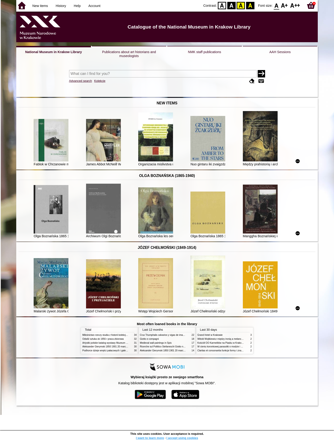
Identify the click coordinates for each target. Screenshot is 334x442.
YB (240, 5)
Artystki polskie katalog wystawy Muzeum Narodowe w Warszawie (116, 343)
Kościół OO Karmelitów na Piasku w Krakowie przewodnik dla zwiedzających (237, 343)
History (61, 6)
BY (250, 5)
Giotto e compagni (149, 339)
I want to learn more (150, 438)
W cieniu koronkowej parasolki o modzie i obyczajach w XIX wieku (231, 346)
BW (231, 5)
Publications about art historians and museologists (129, 54)
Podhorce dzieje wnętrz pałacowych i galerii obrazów (109, 350)
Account (94, 6)
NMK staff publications (204, 52)
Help (77, 6)
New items (40, 6)
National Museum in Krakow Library (53, 52)
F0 (276, 5)
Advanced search (80, 81)
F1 (284, 5)
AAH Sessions (280, 52)
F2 (295, 5)
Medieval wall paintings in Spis (156, 343)
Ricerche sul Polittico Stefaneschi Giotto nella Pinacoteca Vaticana (174, 346)
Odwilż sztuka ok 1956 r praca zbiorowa (103, 339)
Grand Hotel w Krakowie (210, 335)
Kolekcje (99, 81)
